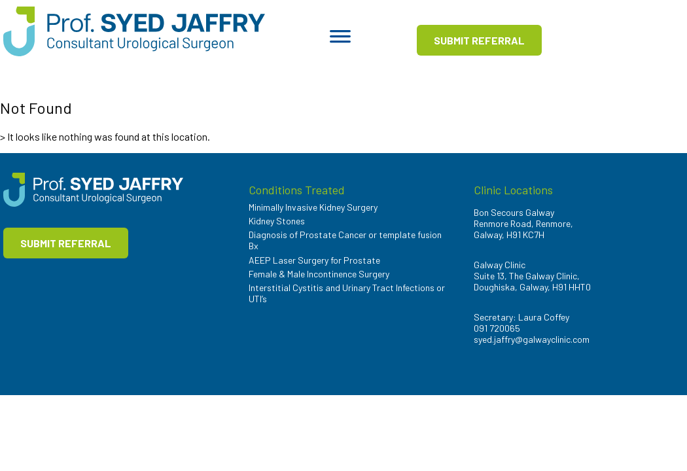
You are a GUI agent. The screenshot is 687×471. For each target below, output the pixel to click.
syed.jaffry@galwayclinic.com (532, 339)
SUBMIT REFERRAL (479, 40)
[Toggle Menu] (340, 40)
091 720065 (497, 328)
